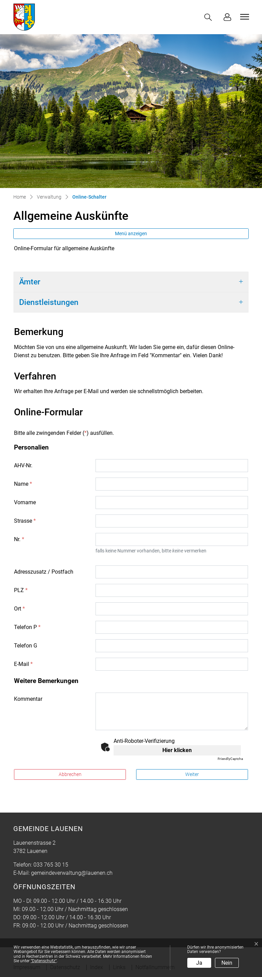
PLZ (21, 590)
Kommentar (28, 699)
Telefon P (27, 627)
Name (23, 484)
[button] (209, 17)
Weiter (192, 774)
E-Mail (23, 664)
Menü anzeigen (131, 233)
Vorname (25, 502)
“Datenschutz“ (44, 961)
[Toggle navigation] (243, 16)
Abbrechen (70, 774)
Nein (226, 963)
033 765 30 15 (50, 864)
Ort (19, 608)
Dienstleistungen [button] (48, 302)
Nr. (19, 539)
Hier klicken (177, 750)
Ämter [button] (29, 281)
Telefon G (25, 645)
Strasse (25, 521)
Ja (199, 963)
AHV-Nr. (23, 465)
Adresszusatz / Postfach (43, 571)
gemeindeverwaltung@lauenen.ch (72, 873)
